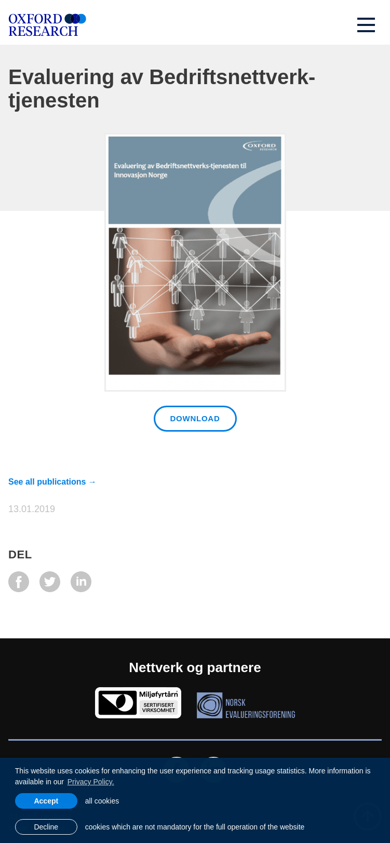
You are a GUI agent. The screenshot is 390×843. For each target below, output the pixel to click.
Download (195, 418)
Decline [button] (46, 827)
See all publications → (52, 481)
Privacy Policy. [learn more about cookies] (91, 782)
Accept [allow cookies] (46, 801)
